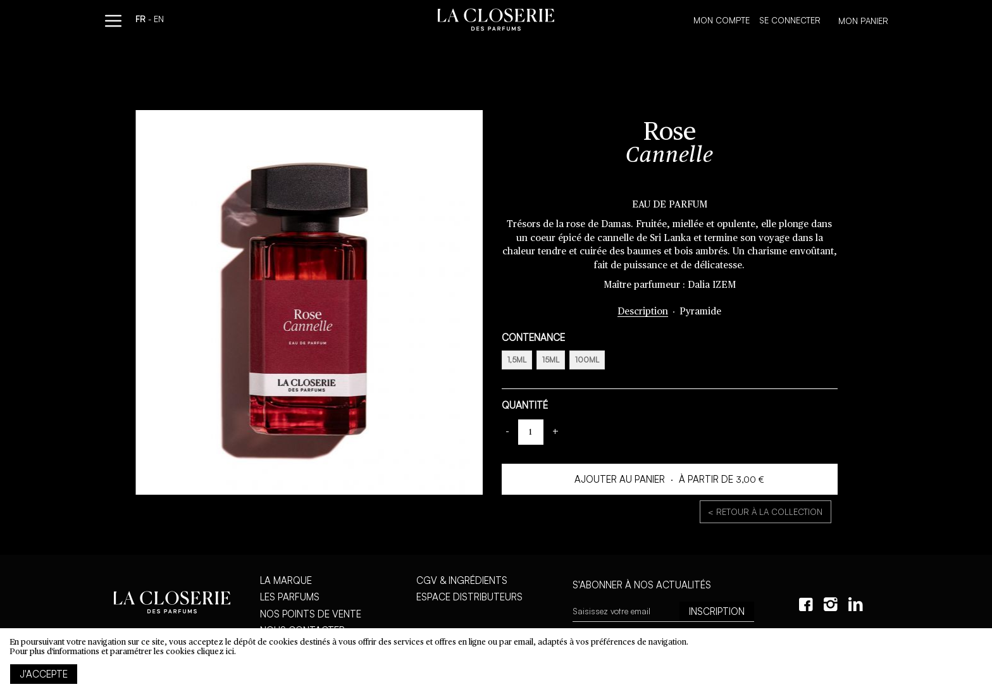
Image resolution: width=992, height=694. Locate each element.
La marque (286, 580)
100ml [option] (587, 359)
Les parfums (289, 597)
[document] (496, 661)
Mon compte (721, 20)
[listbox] (670, 361)
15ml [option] (550, 359)
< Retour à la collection (765, 512)
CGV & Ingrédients (461, 580)
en (159, 20)
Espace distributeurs (469, 597)
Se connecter (790, 20)
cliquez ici (215, 652)
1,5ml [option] (516, 359)
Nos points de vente (310, 614)
